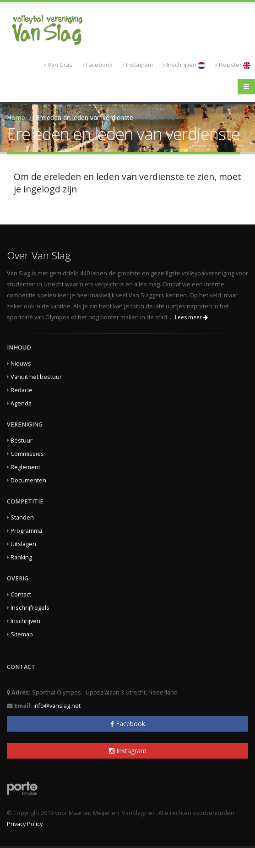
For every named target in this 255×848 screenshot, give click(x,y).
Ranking (21, 557)
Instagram (137, 65)
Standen (22, 517)
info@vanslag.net (57, 706)
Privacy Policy (25, 824)
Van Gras (58, 65)
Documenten (28, 480)
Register (232, 65)
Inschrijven (184, 65)
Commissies (27, 454)
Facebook (97, 65)
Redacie (22, 390)
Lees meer (191, 317)
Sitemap (22, 634)
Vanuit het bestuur (36, 377)
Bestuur (22, 440)
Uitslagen (23, 544)
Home (16, 117)
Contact (21, 594)
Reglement (25, 467)
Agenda (21, 403)
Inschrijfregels (30, 608)
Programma (26, 531)
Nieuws (21, 363)
